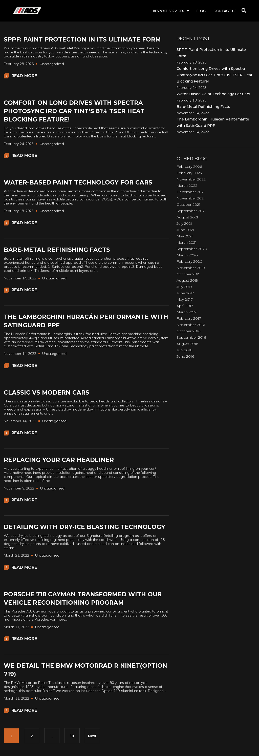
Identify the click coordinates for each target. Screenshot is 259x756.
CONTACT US (224, 10)
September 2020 (192, 249)
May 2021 (185, 236)
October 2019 (188, 274)
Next (92, 736)
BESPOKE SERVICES (171, 11)
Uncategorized (52, 64)
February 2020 (189, 261)
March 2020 (187, 255)
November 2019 (191, 267)
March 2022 (187, 185)
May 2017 (185, 299)
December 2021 (191, 192)
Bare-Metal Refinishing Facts (57, 249)
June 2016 (185, 356)
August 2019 (187, 280)
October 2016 (188, 331)
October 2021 (188, 204)
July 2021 (184, 223)
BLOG (201, 10)
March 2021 (187, 242)
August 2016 (187, 343)
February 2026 (189, 166)
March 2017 (187, 312)
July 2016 (184, 350)
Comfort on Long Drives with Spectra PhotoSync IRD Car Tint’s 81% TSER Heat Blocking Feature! (74, 111)
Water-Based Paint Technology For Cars (78, 182)
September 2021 (191, 211)
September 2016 (191, 337)
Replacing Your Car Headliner (59, 459)
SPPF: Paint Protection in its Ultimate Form (82, 39)
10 (72, 736)
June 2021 (185, 230)
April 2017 (185, 305)
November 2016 (191, 324)
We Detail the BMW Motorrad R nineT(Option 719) (85, 670)
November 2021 (191, 198)
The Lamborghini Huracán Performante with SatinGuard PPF (86, 321)
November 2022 (191, 179)
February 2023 (189, 173)
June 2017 (185, 293)
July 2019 (184, 286)
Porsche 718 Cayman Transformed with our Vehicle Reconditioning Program (83, 598)
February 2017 (189, 318)
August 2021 (187, 217)
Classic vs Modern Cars (46, 392)
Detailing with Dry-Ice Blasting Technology (84, 526)
